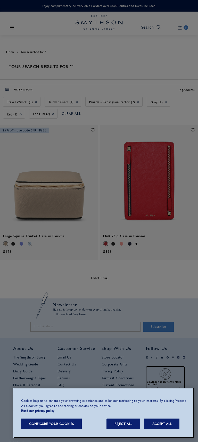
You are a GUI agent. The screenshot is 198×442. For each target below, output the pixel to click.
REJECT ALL (123, 424)
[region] (103, 413)
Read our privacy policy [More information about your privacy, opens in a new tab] (37, 411)
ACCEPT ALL (161, 424)
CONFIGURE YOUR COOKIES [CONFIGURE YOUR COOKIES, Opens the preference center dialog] (51, 424)
